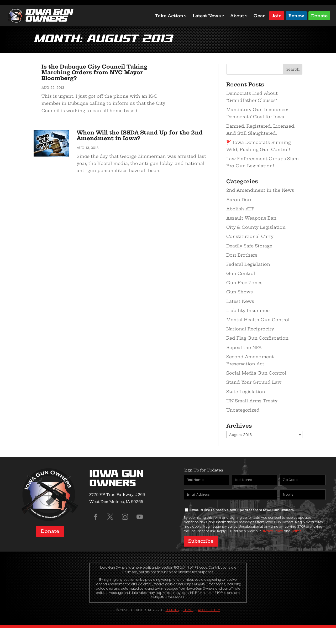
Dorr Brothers (241, 255)
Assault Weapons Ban (251, 218)
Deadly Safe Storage (249, 245)
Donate (319, 15)
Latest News (207, 15)
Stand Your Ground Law (253, 382)
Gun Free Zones (244, 282)
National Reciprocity (250, 328)
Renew (296, 15)
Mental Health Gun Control (258, 319)
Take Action (169, 15)
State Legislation (245, 391)
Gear (259, 15)
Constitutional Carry (250, 236)
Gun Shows (239, 291)
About (237, 15)
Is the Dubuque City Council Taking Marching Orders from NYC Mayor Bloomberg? (94, 72)
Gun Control (240, 273)
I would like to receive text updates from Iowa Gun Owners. (242, 510)
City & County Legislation (256, 227)
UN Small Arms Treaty (251, 400)
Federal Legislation (248, 264)
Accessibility (209, 608)
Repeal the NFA (244, 347)
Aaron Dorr (238, 199)
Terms (296, 531)
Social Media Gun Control (256, 373)
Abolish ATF (240, 208)
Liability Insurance (248, 310)
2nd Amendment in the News (260, 190)
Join (277, 15)
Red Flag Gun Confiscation (257, 338)
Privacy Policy (272, 531)
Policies (172, 608)
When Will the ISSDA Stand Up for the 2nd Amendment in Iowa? (140, 135)
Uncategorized (243, 410)
